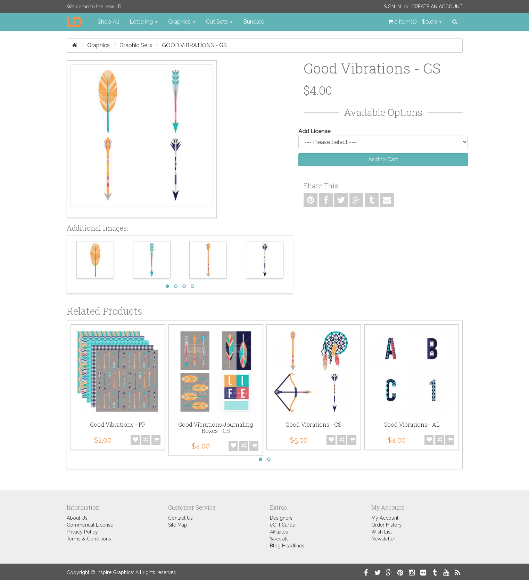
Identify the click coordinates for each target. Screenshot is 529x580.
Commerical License (90, 525)
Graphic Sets (135, 45)
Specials (279, 538)
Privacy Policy (82, 532)
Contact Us (180, 518)
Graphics (98, 45)
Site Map (177, 525)
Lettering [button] (144, 21)
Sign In (392, 6)
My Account (384, 518)
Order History (386, 525)
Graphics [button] (182, 21)
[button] (414, 22)
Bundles (253, 21)
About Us (77, 518)
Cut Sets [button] (219, 21)
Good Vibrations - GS (194, 45)
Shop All (108, 21)
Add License (314, 131)
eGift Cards (282, 525)
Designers (281, 518)
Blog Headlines (287, 545)
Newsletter (383, 538)
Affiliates (279, 532)
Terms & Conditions (89, 538)
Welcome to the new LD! (95, 6)
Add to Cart (383, 159)
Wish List (381, 532)
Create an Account (437, 6)
